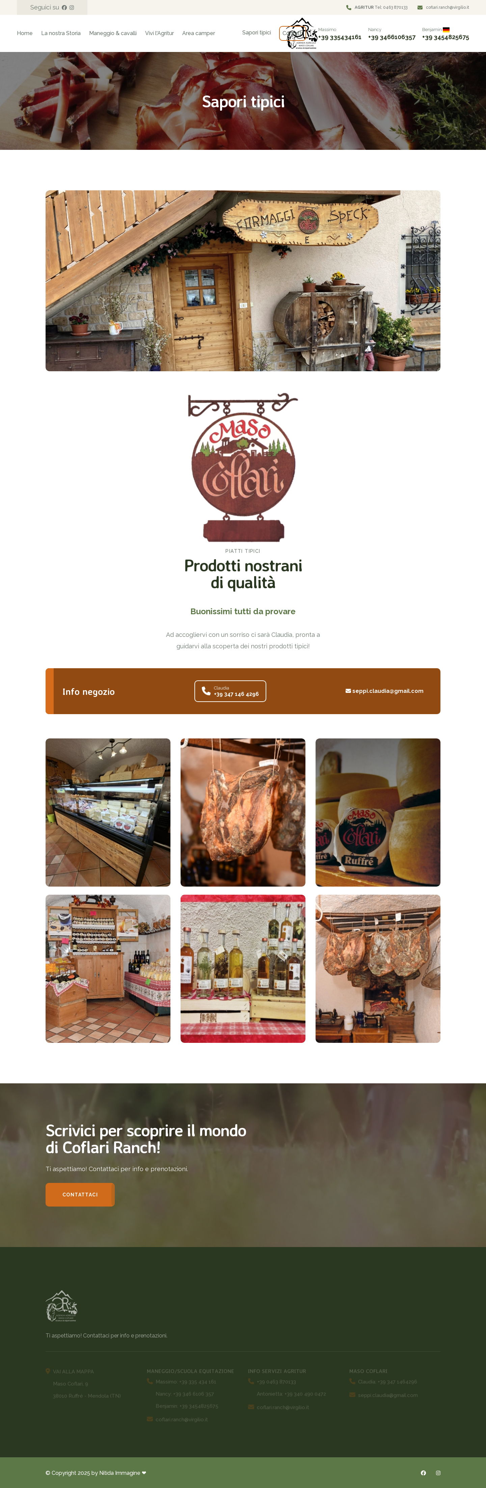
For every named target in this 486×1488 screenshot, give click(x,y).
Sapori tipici (256, 32)
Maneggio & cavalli (113, 33)
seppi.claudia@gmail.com (385, 691)
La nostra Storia (61, 33)
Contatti (292, 33)
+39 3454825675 (445, 36)
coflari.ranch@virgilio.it (447, 7)
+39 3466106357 (391, 36)
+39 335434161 (339, 36)
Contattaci (80, 1194)
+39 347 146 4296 (236, 694)
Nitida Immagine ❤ (122, 1473)
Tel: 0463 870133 (381, 7)
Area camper (198, 33)
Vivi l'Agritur (159, 33)
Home (25, 33)
